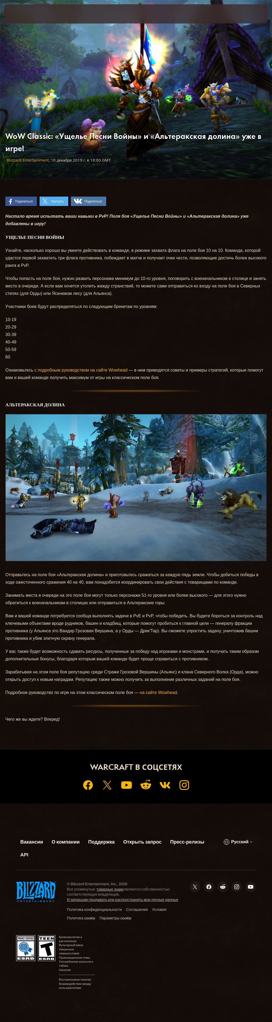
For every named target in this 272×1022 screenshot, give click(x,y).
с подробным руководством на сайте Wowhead (81, 370)
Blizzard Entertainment (28, 160)
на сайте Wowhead (158, 692)
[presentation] (20, 14)
